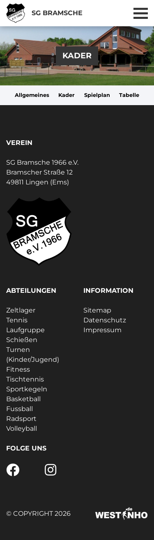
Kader (66, 95)
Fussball (19, 409)
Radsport (21, 419)
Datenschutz (104, 320)
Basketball (23, 399)
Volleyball (21, 428)
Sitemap (97, 310)
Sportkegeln (26, 389)
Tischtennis (25, 379)
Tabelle (129, 95)
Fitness (18, 369)
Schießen (21, 340)
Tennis (17, 320)
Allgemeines (32, 95)
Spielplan (97, 95)
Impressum (102, 330)
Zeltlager (20, 310)
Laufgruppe (25, 330)
